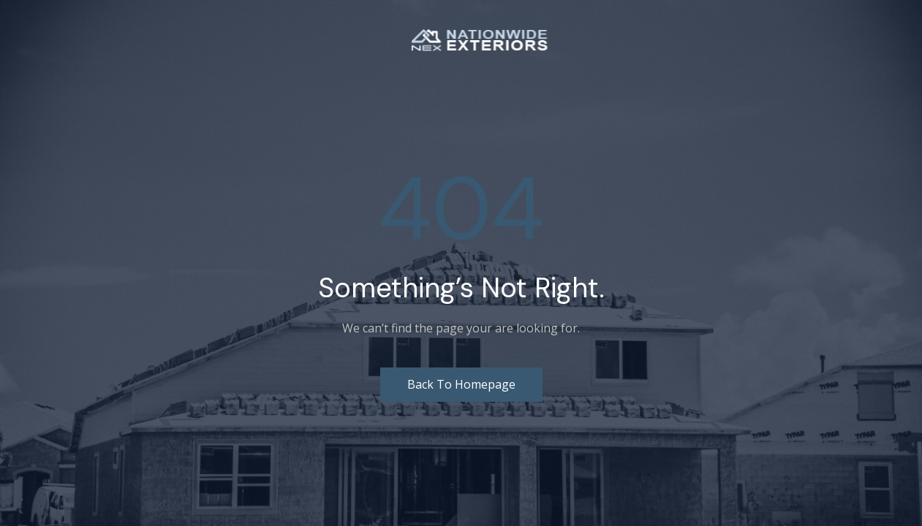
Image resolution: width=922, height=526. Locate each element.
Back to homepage (461, 384)
